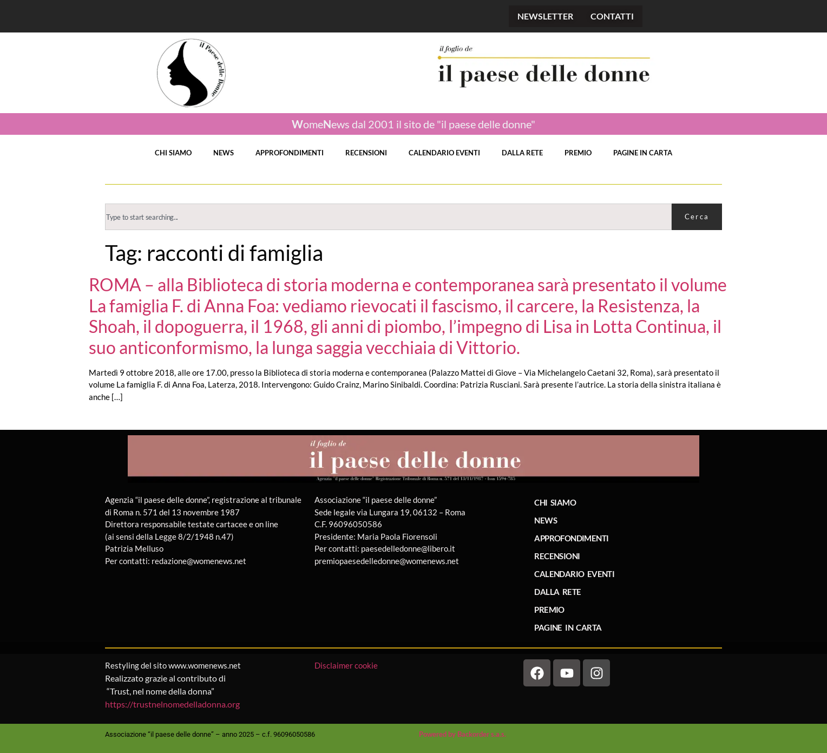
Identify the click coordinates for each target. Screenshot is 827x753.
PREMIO (578, 152)
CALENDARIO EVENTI (444, 152)
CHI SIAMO (173, 152)
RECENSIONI (366, 152)
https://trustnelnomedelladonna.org (172, 704)
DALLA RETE (522, 152)
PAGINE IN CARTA (642, 152)
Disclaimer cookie (346, 665)
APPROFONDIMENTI (289, 152)
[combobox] (388, 217)
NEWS (223, 152)
